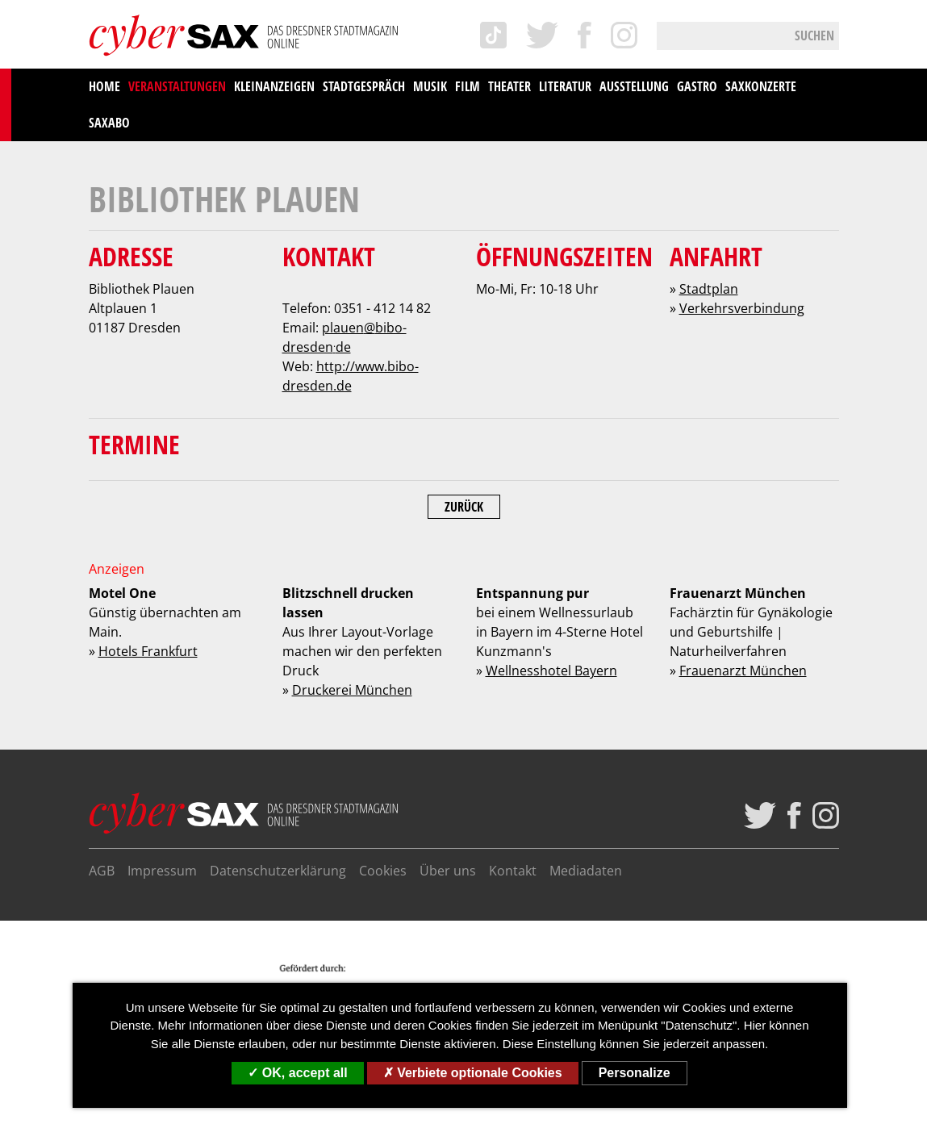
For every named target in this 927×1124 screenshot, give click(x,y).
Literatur (565, 86)
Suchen (814, 35)
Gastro (697, 86)
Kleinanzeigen (274, 86)
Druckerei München (352, 690)
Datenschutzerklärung (278, 871)
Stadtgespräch (364, 86)
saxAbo (109, 123)
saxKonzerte (760, 86)
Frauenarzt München (743, 670)
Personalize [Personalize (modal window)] (634, 1073)
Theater (509, 86)
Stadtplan (708, 289)
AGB (102, 871)
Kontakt (513, 871)
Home (104, 86)
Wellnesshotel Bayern (551, 670)
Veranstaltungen (177, 86)
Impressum (162, 871)
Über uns (448, 871)
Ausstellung (634, 86)
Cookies (383, 871)
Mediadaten (585, 871)
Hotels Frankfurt (148, 651)
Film (467, 86)
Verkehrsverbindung (741, 308)
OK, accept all (297, 1073)
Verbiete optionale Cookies (472, 1073)
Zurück (464, 507)
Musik (430, 86)
